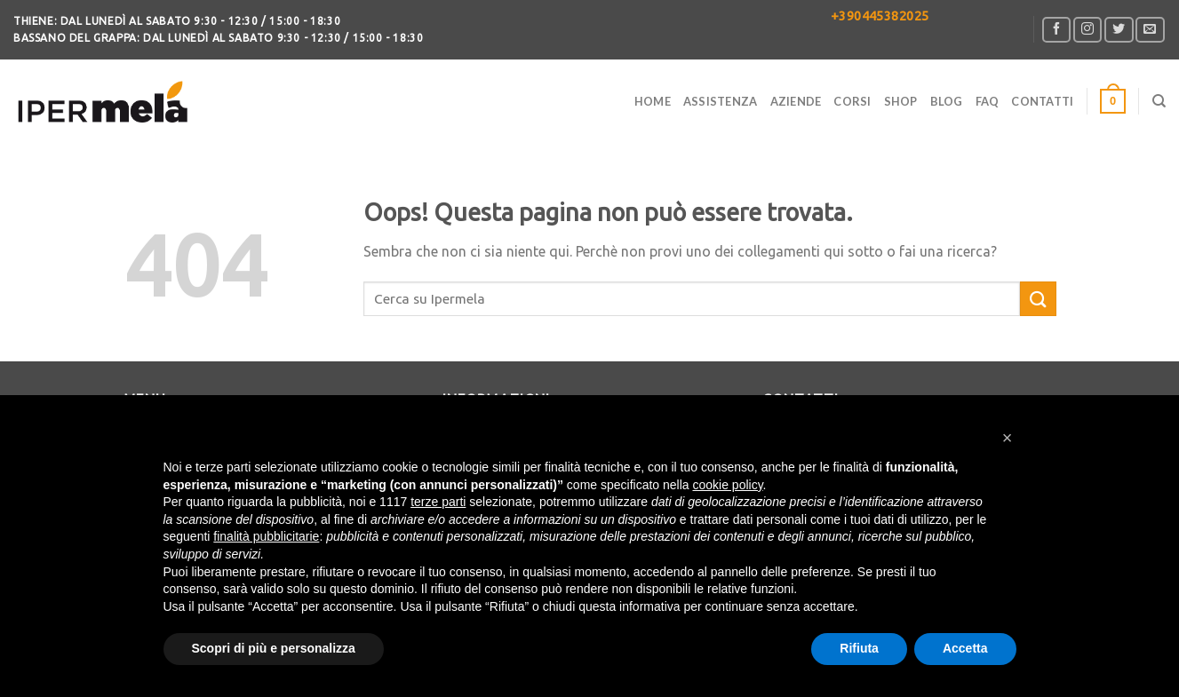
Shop (901, 101)
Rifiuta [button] (859, 648)
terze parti (438, 502)
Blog (946, 101)
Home (652, 101)
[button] (1007, 438)
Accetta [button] (965, 648)
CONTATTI (1042, 101)
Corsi (852, 101)
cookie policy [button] (727, 485)
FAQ (988, 101)
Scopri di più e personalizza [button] (273, 648)
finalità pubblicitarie (266, 536)
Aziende (796, 101)
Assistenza (720, 101)
